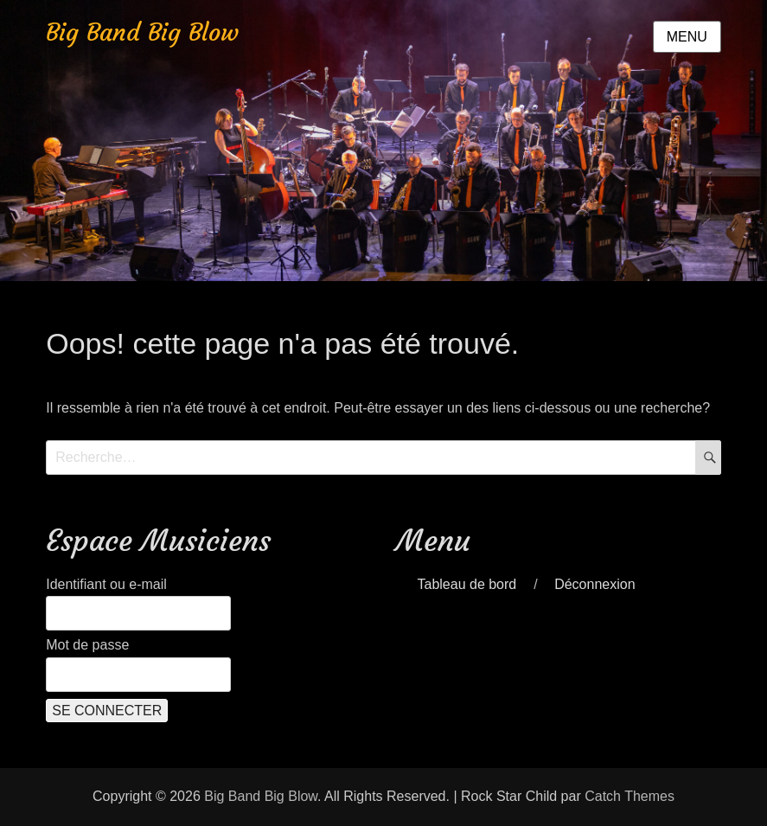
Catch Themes (629, 796)
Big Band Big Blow (142, 32)
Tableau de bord (466, 584)
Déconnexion (594, 584)
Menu (687, 36)
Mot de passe (87, 644)
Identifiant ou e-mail (106, 584)
